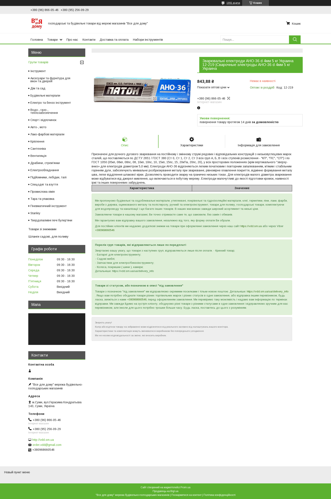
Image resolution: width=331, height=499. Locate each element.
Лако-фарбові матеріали (47, 134)
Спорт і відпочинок (43, 120)
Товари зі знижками (42, 229)
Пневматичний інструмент (48, 206)
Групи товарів (38, 62)
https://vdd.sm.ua (251, 226)
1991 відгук (233, 2)
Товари (52, 39)
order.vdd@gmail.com (47, 445)
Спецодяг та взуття (44, 184)
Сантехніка (38, 148)
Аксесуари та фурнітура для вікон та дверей (50, 80)
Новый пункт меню (17, 472)
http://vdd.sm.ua (43, 439)
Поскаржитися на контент (186, 495)
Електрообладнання (44, 170)
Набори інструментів (148, 39)
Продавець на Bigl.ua (165, 491)
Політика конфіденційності (219, 495)
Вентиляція (38, 155)
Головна (36, 39)
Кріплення (37, 141)
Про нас (72, 39)
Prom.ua (185, 487)
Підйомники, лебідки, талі (48, 177)
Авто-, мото (38, 127)
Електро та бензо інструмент (50, 102)
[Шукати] (295, 39)
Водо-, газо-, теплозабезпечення (44, 111)
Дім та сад (37, 88)
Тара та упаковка (42, 198)
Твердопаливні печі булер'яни (51, 220)
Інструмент (38, 71)
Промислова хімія (42, 191)
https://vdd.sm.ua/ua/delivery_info (268, 291)
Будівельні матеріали (45, 95)
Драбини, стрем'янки (45, 163)
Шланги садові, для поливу (48, 236)
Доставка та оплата (114, 39)
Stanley (35, 213)
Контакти (88, 39)
